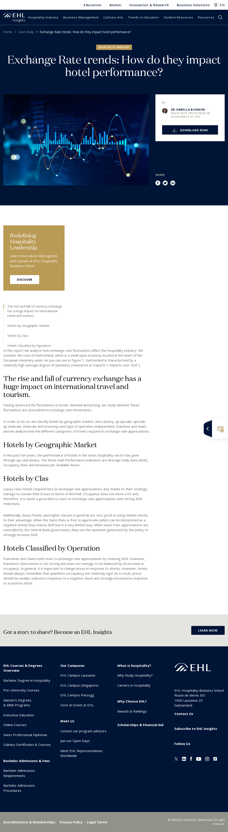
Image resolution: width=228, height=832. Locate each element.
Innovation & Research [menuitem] (149, 5)
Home (7, 32)
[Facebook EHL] (191, 758)
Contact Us (183, 713)
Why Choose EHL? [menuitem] (132, 701)
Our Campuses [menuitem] (72, 665)
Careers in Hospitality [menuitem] (134, 685)
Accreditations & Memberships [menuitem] (29, 822)
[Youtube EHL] (198, 758)
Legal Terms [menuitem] (97, 822)
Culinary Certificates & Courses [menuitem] (27, 744)
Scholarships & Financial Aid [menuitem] (140, 725)
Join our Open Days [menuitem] (75, 741)
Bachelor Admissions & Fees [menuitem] (26, 761)
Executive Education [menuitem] (18, 715)
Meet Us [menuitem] (67, 721)
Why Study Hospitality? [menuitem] (135, 675)
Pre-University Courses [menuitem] (21, 690)
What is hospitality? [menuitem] (134, 665)
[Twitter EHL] (176, 758)
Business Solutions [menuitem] (193, 5)
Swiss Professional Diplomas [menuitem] (25, 735)
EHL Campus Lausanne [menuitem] (77, 675)
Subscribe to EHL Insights (195, 728)
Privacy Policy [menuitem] (71, 822)
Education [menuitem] (93, 5)
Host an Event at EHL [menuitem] (77, 705)
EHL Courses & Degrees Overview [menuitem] (22, 668)
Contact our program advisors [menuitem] (83, 731)
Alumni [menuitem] (115, 5)
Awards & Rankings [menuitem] (132, 711)
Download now (193, 130)
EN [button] (222, 5)
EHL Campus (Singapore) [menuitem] (79, 685)
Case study (26, 32)
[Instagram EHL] (207, 758)
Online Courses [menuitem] (14, 725)
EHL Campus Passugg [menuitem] (77, 695)
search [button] (220, 17)
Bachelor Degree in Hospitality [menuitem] (26, 680)
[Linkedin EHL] (184, 758)
